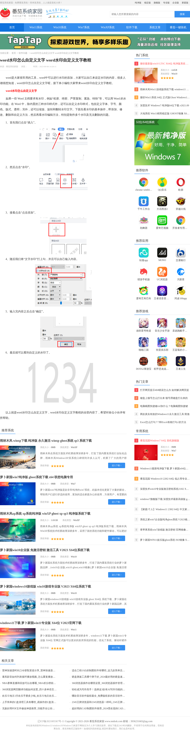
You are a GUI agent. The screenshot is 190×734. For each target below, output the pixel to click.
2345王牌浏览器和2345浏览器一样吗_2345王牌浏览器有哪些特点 (107, 702)
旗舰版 (157, 3)
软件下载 (131, 27)
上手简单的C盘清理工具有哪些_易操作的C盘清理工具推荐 (34, 702)
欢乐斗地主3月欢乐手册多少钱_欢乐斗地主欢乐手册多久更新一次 (38, 695)
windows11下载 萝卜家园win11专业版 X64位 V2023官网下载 (40, 623)
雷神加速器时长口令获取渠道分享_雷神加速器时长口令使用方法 (37, 670)
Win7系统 (84, 27)
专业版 (166, 3)
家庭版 (185, 3)
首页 (12, 27)
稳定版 (147, 3)
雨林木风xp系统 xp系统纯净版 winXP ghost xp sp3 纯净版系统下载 (45, 513)
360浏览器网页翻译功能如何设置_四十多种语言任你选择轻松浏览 (38, 689)
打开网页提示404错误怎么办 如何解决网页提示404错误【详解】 (161, 390)
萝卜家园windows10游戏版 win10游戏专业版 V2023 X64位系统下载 (45, 586)
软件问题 (23, 53)
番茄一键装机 (179, 26)
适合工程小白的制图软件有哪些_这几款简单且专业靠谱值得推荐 (107, 670)
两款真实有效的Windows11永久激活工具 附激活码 (162, 414)
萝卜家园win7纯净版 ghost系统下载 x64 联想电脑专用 (36, 477)
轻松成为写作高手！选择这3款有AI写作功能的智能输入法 (103, 689)
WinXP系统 (108, 27)
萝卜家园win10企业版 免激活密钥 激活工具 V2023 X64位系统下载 (45, 550)
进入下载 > (117, 465)
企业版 (175, 3)
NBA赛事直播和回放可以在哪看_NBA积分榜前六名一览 (32, 683)
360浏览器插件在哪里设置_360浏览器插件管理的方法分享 (103, 683)
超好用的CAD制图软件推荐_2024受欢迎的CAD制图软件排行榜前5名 (109, 708)
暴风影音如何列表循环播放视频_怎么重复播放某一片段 (32, 676)
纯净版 (138, 3)
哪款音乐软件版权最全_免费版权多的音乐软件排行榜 (101, 695)
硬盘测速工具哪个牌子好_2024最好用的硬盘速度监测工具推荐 (106, 676)
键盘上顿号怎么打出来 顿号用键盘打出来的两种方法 (161, 398)
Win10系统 (59, 27)
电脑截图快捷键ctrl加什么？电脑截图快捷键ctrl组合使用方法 (161, 406)
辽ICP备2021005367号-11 (51, 721)
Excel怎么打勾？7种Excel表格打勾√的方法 (160, 422)
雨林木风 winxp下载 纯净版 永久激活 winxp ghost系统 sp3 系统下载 (46, 440)
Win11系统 (36, 27)
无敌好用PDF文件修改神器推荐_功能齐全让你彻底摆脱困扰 (34, 708)
